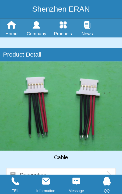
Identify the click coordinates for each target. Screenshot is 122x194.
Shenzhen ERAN (61, 9)
